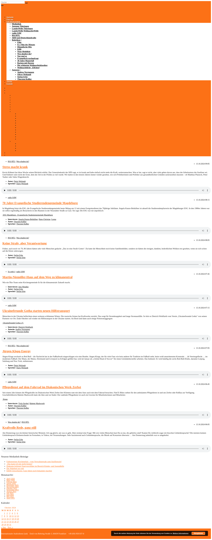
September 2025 (12, 490)
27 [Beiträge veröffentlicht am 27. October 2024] (18, 522)
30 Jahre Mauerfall (25, 61)
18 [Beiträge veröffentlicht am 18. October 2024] (13, 519)
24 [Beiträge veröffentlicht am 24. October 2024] (10, 522)
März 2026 (10, 480)
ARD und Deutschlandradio (24, 38)
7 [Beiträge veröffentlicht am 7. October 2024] (2, 516)
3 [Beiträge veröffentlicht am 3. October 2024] (9, 513)
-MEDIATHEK (13, 22)
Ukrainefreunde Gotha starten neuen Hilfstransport (36, 310)
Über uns (9, 19)
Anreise (9, 81)
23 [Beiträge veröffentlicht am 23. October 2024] (8, 522)
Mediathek (16, 24)
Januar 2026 (11, 484)
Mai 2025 (10, 497)
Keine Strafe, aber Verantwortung (24, 243)
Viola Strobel (23, 403)
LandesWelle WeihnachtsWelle (25, 31)
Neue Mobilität (23, 51)
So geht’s (11, 272)
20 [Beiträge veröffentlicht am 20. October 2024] (18, 519)
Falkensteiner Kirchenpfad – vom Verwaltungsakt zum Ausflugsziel (33, 462)
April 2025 (10, 498)
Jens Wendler (23, 287)
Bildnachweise (92, 534)
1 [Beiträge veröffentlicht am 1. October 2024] (4, 513)
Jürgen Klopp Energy (16, 351)
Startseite (10, 17)
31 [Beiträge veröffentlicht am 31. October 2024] (10, 525)
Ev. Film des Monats (26, 45)
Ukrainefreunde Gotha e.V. (13, 323)
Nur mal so (22, 56)
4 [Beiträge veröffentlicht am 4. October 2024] (12, 513)
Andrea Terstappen (25, 72)
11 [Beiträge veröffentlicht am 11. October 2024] (13, 516)
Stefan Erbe (22, 77)
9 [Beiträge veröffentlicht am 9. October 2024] (7, 516)
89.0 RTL (16, 35)
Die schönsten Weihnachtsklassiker (32, 65)
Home (5, 399)
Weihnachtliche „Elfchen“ (28, 68)
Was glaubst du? (24, 54)
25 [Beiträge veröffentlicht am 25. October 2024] (13, 522)
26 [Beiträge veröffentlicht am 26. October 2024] (15, 522)
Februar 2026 (11, 482)
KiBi (19, 49)
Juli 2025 (10, 493)
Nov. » (10, 527)
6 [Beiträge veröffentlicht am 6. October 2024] (17, 513)
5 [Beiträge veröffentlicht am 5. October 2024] (14, 513)
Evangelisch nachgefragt (28, 58)
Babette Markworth (37, 403)
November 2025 (12, 487)
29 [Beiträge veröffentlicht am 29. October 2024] (5, 525)
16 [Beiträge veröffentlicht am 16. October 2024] (8, 519)
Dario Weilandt (20, 181)
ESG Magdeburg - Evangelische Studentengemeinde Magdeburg (27, 215)
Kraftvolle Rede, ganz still (19, 427)
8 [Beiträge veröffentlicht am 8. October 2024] (4, 516)
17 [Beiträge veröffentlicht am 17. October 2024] (10, 519)
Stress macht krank (15, 167)
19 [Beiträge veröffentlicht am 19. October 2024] (15, 519)
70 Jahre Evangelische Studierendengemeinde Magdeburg (40, 203)
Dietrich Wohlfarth (25, 327)
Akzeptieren (198, 533)
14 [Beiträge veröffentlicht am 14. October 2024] (2, 519)
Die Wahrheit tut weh (15, 468)
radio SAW (16, 33)
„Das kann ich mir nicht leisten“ (19, 464)
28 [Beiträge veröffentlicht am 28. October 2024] (2, 525)
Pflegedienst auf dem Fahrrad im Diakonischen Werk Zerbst (41, 387)
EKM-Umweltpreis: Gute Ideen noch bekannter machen (29, 471)
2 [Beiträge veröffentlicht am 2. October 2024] (7, 513)
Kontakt (9, 84)
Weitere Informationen (180, 533)
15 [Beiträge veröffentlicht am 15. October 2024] (5, 519)
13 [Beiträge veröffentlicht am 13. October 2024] (18, 516)
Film (19, 42)
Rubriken (16, 40)
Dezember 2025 (12, 485)
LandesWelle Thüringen (22, 28)
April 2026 (10, 479)
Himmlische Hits (24, 47)
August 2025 (11, 492)
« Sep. (3, 527)
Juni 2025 (10, 495)
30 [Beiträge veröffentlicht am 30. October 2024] (8, 525)
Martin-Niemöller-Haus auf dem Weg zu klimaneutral (37, 277)
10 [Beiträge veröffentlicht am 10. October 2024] (10, 516)
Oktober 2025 (11, 488)
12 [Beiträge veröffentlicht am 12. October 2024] (15, 516)
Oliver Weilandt (24, 74)
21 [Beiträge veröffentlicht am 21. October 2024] (2, 522)
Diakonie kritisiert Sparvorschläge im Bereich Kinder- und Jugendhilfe (35, 466)
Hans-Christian (44, 219)
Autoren (15, 70)
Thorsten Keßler (24, 79)
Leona (53, 219)
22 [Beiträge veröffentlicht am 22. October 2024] (5, 522)
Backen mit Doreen (25, 63)
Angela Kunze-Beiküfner (28, 219)
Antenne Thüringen (20, 26)
